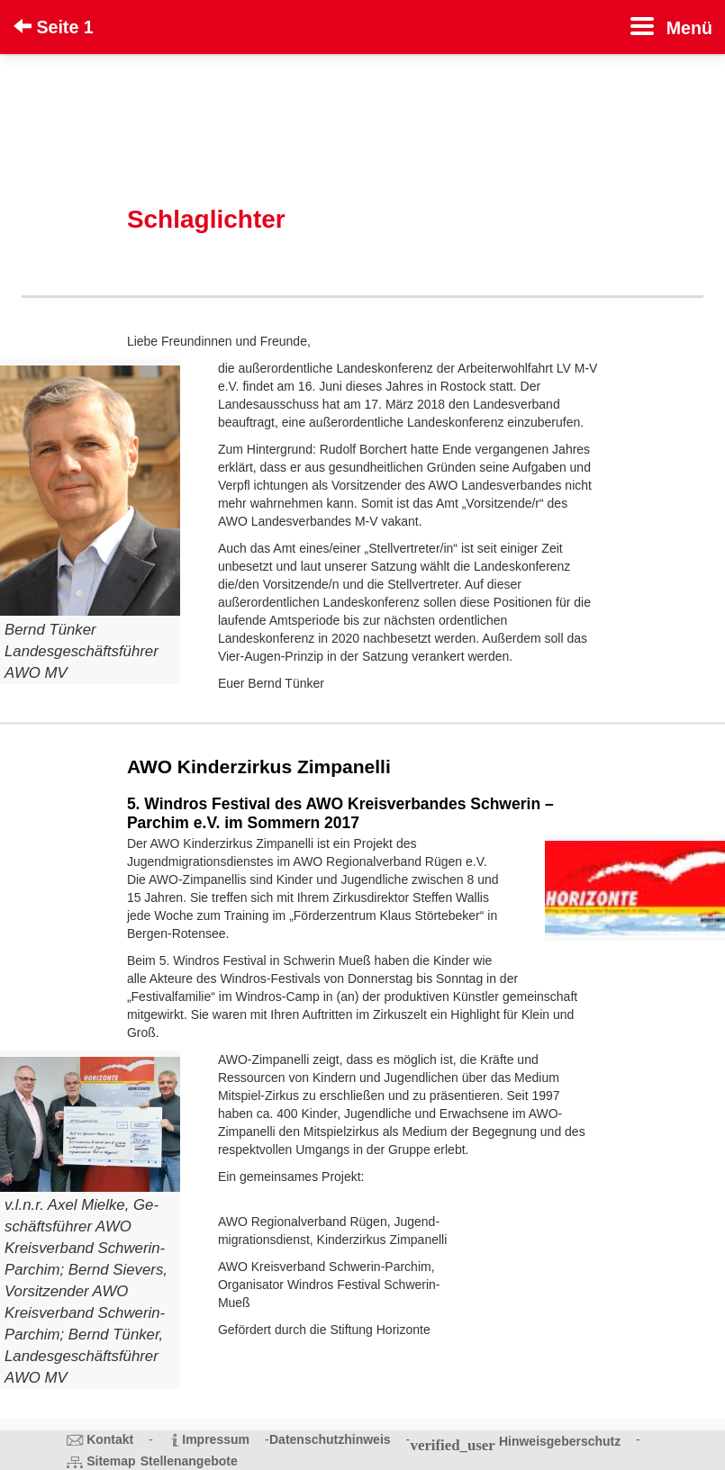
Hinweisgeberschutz (560, 1441)
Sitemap (110, 1461)
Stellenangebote (189, 1461)
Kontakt (109, 1439)
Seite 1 (54, 27)
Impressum (215, 1439)
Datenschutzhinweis (330, 1439)
